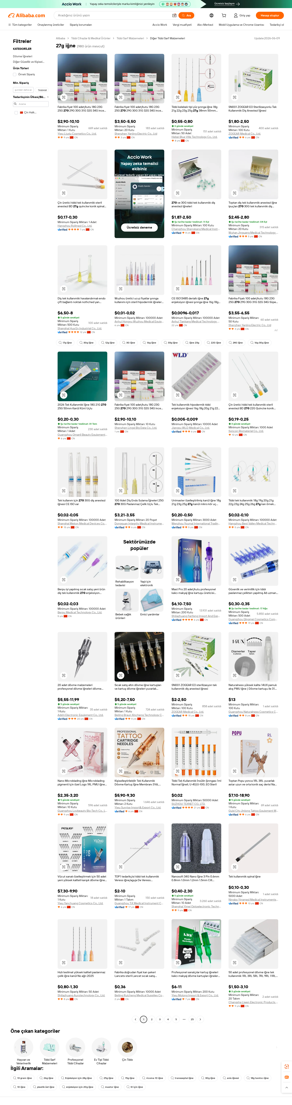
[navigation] (31, 529)
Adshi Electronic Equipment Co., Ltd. (80, 715)
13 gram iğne (22, 1078)
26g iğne (46, 1078)
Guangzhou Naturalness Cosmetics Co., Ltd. (253, 711)
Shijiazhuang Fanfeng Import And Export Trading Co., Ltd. (196, 616)
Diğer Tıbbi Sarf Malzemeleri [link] (167, 38)
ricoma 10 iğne (152, 1078)
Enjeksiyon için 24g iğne (76, 1078)
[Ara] (186, 15)
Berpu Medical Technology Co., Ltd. (80, 612)
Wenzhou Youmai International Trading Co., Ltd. (196, 523)
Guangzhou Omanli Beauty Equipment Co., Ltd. (82, 434)
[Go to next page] (200, 1019)
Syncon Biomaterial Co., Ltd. (246, 431)
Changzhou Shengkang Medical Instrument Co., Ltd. (196, 229)
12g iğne (108, 342)
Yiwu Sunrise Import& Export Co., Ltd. (138, 807)
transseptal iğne (182, 1078)
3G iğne (128, 342)
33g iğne (171, 342)
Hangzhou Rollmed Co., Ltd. (75, 225)
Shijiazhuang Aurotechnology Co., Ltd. (81, 995)
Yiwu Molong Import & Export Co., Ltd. (195, 995)
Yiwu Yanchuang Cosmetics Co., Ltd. (80, 903)
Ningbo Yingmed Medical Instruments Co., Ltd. (253, 899)
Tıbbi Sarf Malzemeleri (130, 38)
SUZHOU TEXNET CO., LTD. (188, 803)
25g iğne (106, 1078)
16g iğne (149, 342)
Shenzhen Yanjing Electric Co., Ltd (136, 133)
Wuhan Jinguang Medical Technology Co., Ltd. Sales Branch (253, 232)
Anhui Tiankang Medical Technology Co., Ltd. (196, 321)
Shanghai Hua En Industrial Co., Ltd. (80, 328)
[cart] (225, 16)
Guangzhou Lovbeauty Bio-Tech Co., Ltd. (82, 810)
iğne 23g (192, 342)
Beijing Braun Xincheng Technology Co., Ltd (139, 715)
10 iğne (19, 1087)
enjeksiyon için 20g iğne (77, 1087)
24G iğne (236, 342)
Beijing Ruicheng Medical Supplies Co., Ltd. (139, 995)
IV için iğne (135, 1087)
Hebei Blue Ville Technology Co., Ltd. (194, 136)
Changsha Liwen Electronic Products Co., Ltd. (253, 1002)
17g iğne (65, 342)
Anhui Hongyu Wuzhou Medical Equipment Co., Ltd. (139, 321)
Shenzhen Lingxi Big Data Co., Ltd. (136, 427)
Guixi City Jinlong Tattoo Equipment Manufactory (253, 810)
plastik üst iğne (43, 1087)
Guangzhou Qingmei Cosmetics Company (253, 619)
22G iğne (214, 342)
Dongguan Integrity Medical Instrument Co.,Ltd (139, 523)
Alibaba (60, 38)
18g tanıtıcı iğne (258, 1078)
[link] (286, 1066)
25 (192, 1019)
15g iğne (127, 1078)
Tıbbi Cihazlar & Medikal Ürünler (91, 38)
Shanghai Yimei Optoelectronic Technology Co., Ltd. (196, 906)
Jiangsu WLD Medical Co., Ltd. (191, 427)
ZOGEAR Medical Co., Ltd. (245, 133)
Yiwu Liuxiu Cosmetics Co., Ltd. (77, 133)
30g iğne (86, 342)
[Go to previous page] (135, 1019)
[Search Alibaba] (113, 15)
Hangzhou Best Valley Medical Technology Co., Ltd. (253, 523)
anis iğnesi (231, 1078)
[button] (174, 15)
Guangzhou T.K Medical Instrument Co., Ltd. (139, 903)
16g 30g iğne (259, 342)
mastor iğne (110, 1087)
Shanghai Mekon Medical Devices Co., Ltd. (82, 523)
